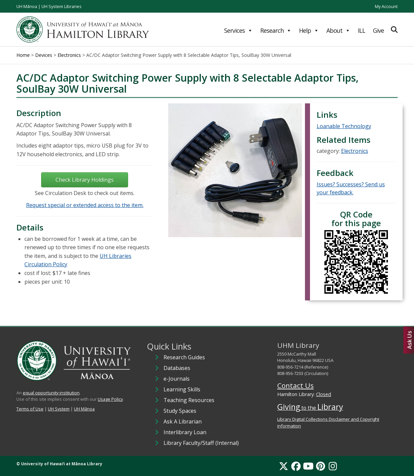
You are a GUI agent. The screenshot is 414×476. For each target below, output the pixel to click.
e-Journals (177, 378)
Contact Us (295, 385)
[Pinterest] (320, 466)
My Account (386, 6)
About (338, 30)
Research (275, 30)
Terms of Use (29, 409)
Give (378, 30)
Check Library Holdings (85, 179)
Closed (323, 394)
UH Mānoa (26, 6)
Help (309, 30)
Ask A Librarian (183, 421)
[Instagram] (333, 466)
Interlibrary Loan (185, 432)
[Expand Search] (394, 29)
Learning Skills (182, 389)
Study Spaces (180, 410)
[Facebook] (296, 466)
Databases (177, 368)
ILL (361, 30)
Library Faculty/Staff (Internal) (201, 443)
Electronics (354, 151)
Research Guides (184, 357)
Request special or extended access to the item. (84, 205)
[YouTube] (308, 466)
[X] (283, 466)
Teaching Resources (189, 400)
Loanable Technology (344, 126)
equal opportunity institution (51, 393)
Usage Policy (110, 399)
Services (238, 30)
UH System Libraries (61, 6)
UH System (59, 409)
